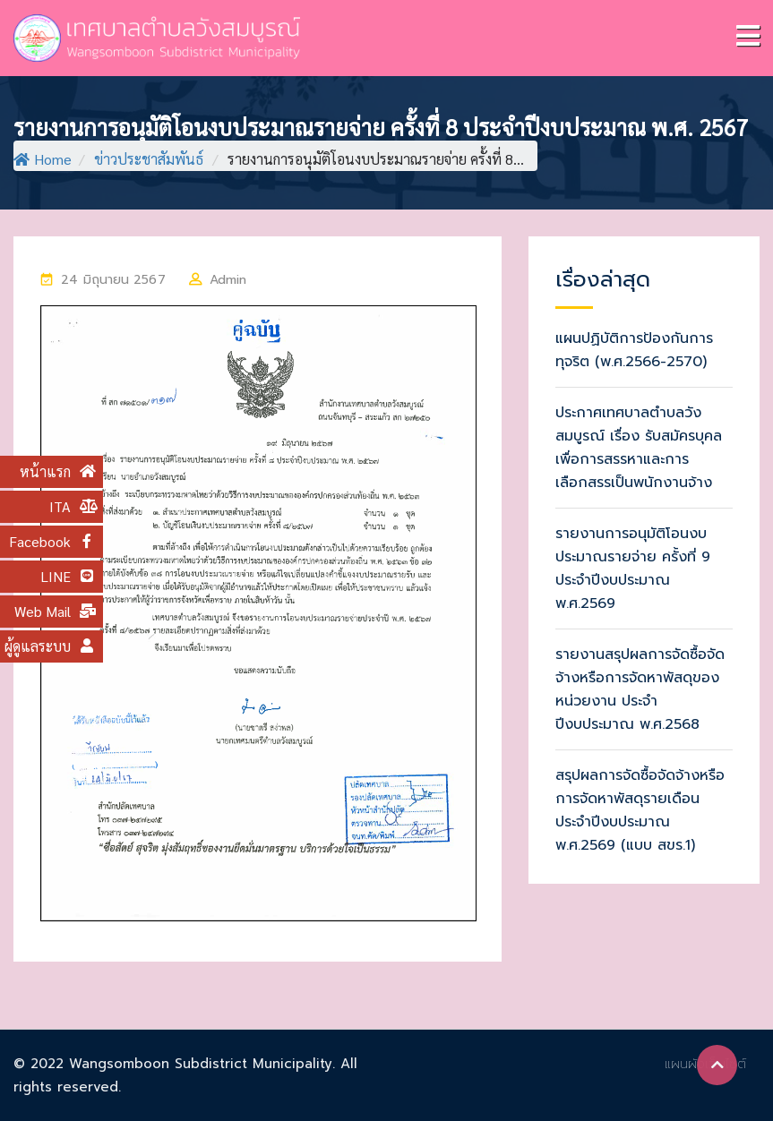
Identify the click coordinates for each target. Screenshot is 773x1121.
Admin (228, 279)
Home (42, 159)
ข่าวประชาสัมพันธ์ (148, 159)
